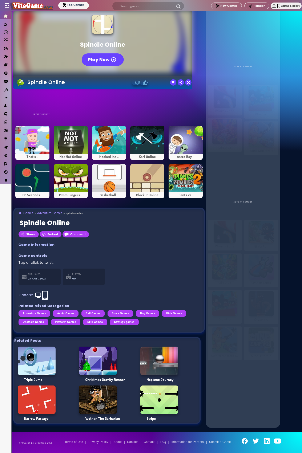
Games (28, 213)
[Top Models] (79, 5)
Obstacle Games (33, 322)
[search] (147, 6)
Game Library (283, 6)
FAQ (163, 442)
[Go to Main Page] (34, 5)
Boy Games (147, 313)
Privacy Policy (98, 442)
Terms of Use (74, 442)
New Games (218, 6)
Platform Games (65, 322)
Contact (149, 442)
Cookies (132, 442)
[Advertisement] (109, 100)
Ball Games (93, 313)
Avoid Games (66, 313)
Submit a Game (220, 442)
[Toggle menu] (6, 5)
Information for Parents (187, 442)
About (117, 442)
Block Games (120, 313)
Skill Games (95, 322)
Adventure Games (50, 213)
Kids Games (174, 313)
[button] (178, 6)
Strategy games (124, 322)
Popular (249, 6)
